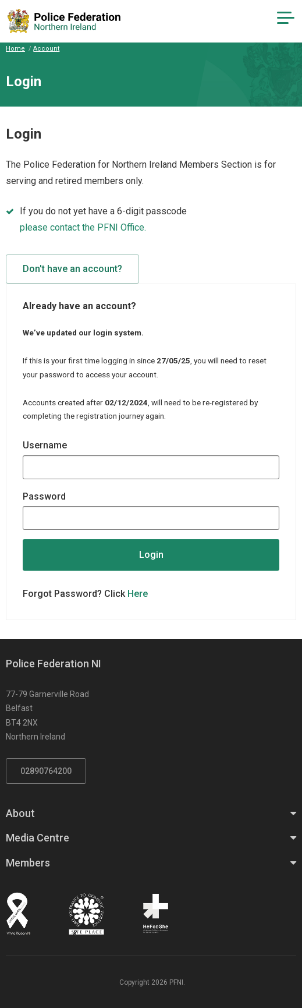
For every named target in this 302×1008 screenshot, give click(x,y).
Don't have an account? (72, 268)
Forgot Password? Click (85, 593)
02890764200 (46, 771)
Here (137, 593)
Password (44, 496)
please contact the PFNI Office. (83, 227)
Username (45, 445)
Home (15, 48)
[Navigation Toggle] (285, 18)
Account (46, 48)
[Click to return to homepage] (64, 21)
